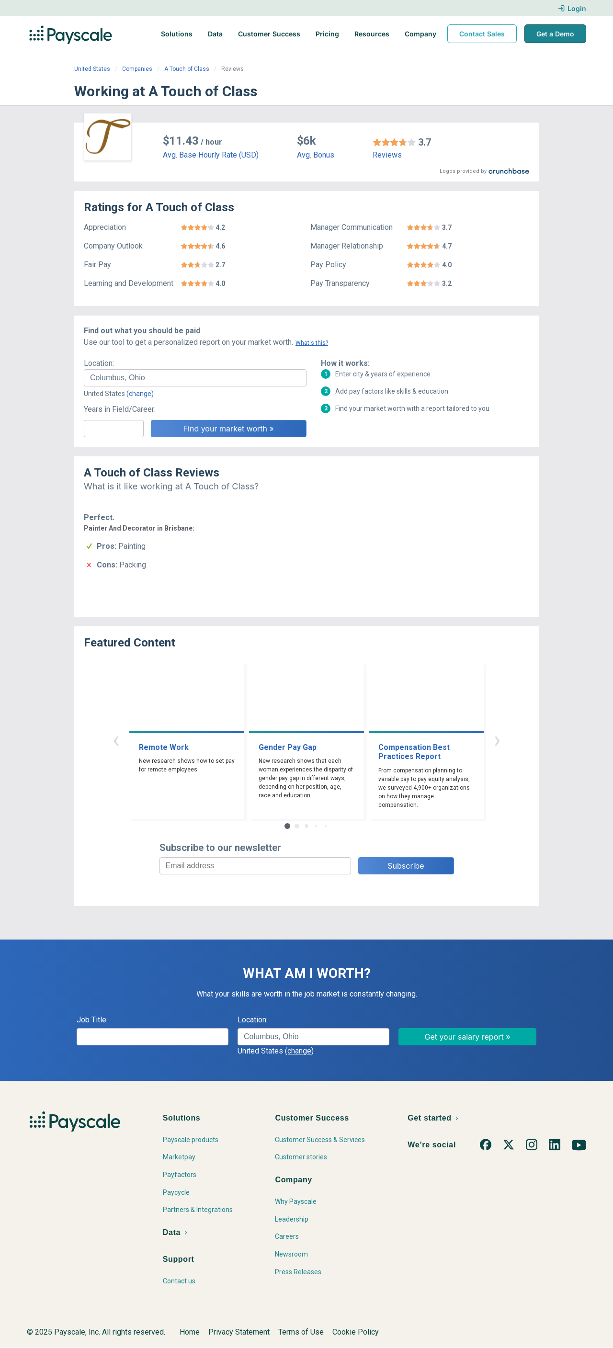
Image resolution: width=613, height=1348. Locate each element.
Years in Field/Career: (120, 409)
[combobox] (195, 377)
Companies (137, 69)
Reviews (387, 154)
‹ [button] (116, 739)
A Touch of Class (186, 69)
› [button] (497, 739)
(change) (140, 393)
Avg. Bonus (315, 154)
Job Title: (92, 1019)
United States (92, 69)
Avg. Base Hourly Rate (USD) (211, 154)
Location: (99, 363)
